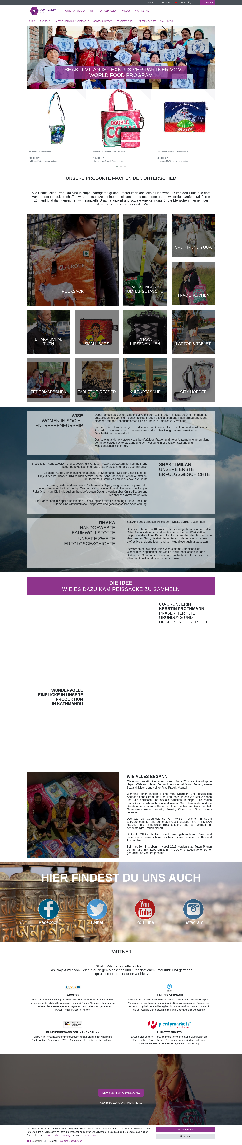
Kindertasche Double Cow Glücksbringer (109, 151)
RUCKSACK (45, 21)
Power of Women (75, 11)
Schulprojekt (109, 11)
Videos (126, 11)
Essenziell (37, 1141)
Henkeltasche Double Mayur (40, 151)
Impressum (90, 1135)
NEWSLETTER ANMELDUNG (121, 1092)
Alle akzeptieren (185, 1129)
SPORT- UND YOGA (102, 21)
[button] (41, 57)
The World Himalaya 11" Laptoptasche (172, 151)
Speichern (185, 1136)
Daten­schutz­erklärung (59, 1135)
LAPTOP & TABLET (147, 21)
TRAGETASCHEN (125, 21)
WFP (92, 11)
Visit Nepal (142, 11)
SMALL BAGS (166, 21)
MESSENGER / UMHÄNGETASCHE (72, 21)
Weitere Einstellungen (71, 1141)
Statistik (53, 1141)
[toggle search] (189, 2)
